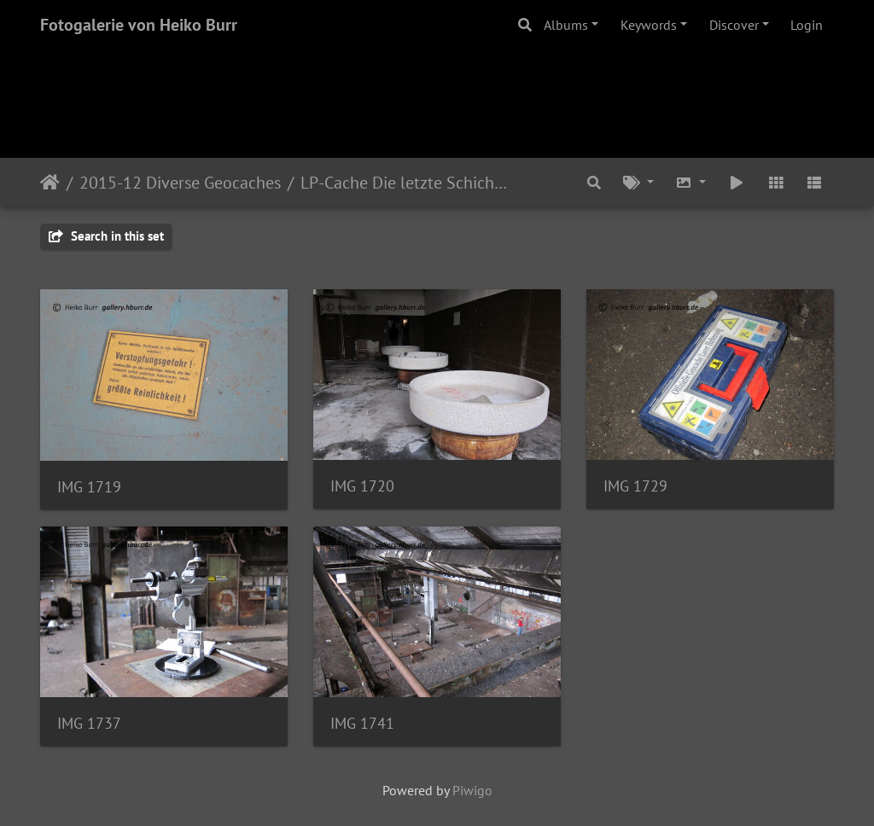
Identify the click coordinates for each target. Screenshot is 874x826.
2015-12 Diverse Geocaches (180, 183)
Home (50, 182)
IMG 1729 (635, 486)
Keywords (649, 24)
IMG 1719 (89, 487)
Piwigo (472, 790)
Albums (566, 24)
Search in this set (106, 236)
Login (806, 24)
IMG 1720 (362, 486)
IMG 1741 (362, 723)
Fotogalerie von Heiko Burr (138, 25)
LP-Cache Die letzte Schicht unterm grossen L (405, 183)
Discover (734, 24)
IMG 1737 (89, 723)
